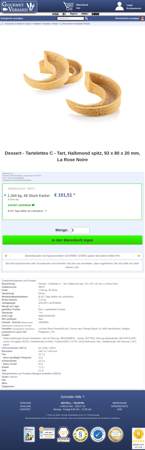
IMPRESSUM (119, 403)
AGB (119, 409)
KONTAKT (25, 409)
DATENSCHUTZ (119, 406)
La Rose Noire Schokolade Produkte (75, 24)
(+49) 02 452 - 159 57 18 (72, 406)
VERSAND (25, 403)
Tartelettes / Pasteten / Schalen (45, 24)
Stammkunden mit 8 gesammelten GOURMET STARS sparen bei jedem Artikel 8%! (72, 255)
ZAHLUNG (25, 406)
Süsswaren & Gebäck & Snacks (18, 24)
